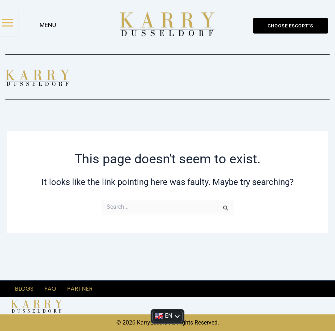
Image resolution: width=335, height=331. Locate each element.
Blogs (24, 288)
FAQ (50, 288)
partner (80, 288)
